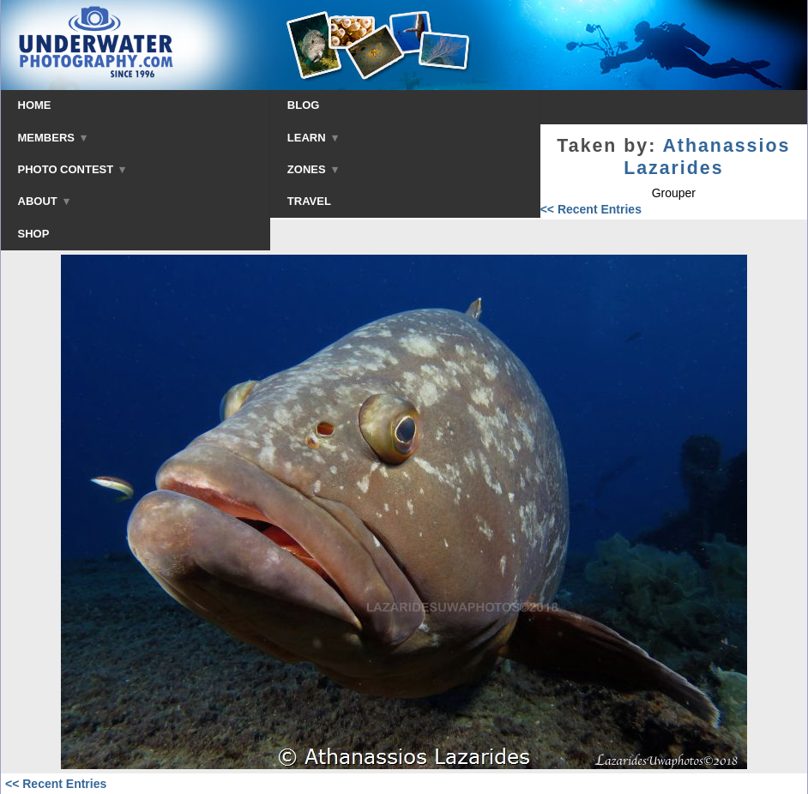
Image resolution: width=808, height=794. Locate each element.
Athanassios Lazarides (707, 156)
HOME (34, 105)
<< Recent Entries (591, 209)
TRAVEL (309, 201)
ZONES (312, 169)
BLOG (303, 105)
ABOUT (43, 201)
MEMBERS (52, 137)
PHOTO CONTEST (72, 169)
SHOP (34, 233)
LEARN (312, 137)
